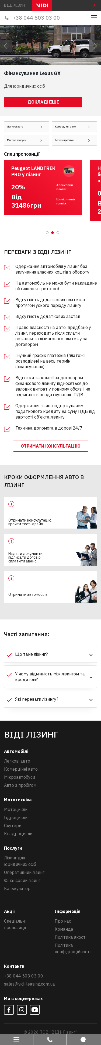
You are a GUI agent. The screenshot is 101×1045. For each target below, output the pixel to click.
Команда (64, 929)
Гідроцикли (15, 817)
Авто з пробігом (20, 785)
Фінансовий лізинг (22, 880)
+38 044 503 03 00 (32, 17)
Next (94, 45)
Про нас (63, 921)
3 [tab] (58, 233)
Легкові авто (17, 761)
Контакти (14, 966)
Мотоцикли (15, 809)
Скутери (12, 825)
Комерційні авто (21, 769)
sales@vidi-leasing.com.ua (29, 984)
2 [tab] (52, 233)
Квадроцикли (18, 833)
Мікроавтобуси (19, 777)
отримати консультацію (51, 446)
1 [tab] (47, 233)
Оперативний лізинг (24, 872)
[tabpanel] (47, 187)
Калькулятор (17, 888)
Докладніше (43, 102)
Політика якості (70, 937)
